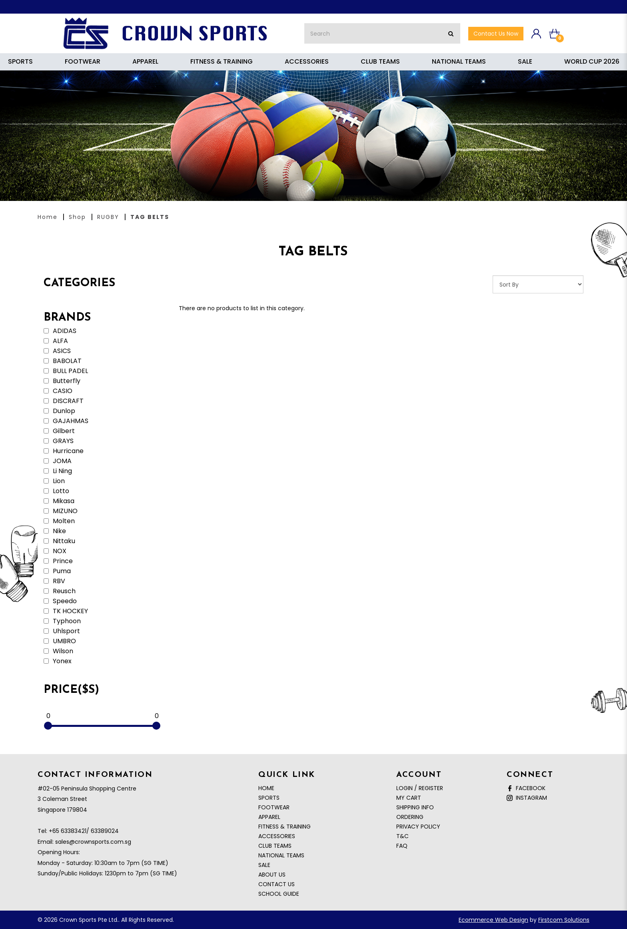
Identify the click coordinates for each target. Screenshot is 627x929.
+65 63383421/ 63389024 (84, 831)
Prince (58, 561)
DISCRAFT (64, 401)
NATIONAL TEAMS (281, 855)
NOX (55, 551)
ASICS (57, 351)
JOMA (58, 461)
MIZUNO (61, 511)
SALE (264, 865)
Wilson (58, 651)
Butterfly (62, 381)
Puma (57, 571)
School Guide (278, 894)
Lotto (56, 491)
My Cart (408, 798)
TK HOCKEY (66, 611)
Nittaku (59, 541)
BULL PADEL (66, 371)
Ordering (409, 817)
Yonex (58, 661)
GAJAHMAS (66, 421)
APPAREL (269, 817)
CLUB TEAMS (275, 846)
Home (48, 217)
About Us (272, 875)
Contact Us (276, 884)
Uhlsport (62, 631)
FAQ (401, 846)
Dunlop (59, 411)
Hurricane (64, 451)
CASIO (58, 391)
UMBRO (60, 641)
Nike (55, 531)
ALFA (56, 341)
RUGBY (108, 217)
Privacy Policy (418, 827)
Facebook (526, 788)
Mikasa (59, 501)
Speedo (60, 601)
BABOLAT (63, 361)
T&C (402, 836)
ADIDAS (60, 331)
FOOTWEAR (274, 807)
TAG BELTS (149, 217)
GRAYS (59, 441)
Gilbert (59, 431)
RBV (54, 581)
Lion (54, 481)
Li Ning (58, 471)
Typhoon (62, 621)
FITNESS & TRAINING (284, 827)
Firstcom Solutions (563, 920)
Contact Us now (495, 34)
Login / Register (419, 788)
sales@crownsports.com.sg (93, 842)
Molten (59, 521)
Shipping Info (415, 807)
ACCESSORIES (276, 836)
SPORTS (269, 798)
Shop (77, 217)
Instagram (527, 798)
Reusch (60, 591)
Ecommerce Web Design (493, 920)
